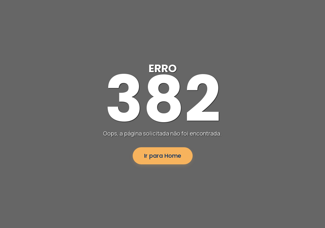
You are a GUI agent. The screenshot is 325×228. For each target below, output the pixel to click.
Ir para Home (162, 156)
